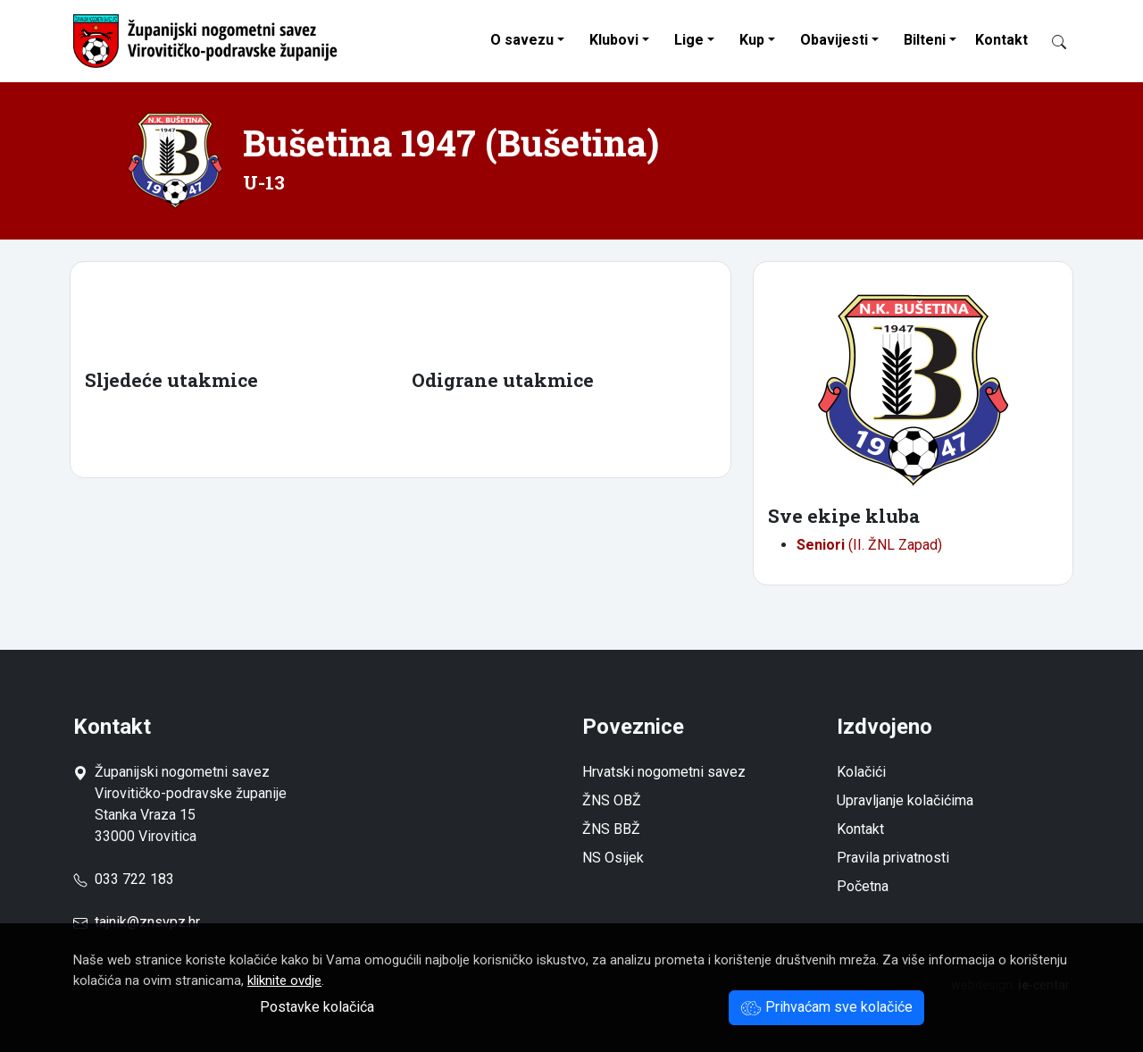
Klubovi (613, 39)
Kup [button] (751, 39)
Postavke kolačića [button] (317, 1006)
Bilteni (925, 39)
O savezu (522, 39)
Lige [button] (689, 39)
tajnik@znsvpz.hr (147, 921)
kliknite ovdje (284, 980)
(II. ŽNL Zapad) (869, 544)
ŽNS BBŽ (611, 829)
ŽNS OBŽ (611, 800)
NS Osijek (613, 857)
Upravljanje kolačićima (905, 800)
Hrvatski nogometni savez (664, 771)
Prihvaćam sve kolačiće (826, 1006)
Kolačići (861, 771)
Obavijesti (834, 39)
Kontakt (1001, 39)
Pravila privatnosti (893, 857)
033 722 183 (123, 879)
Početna (863, 886)
